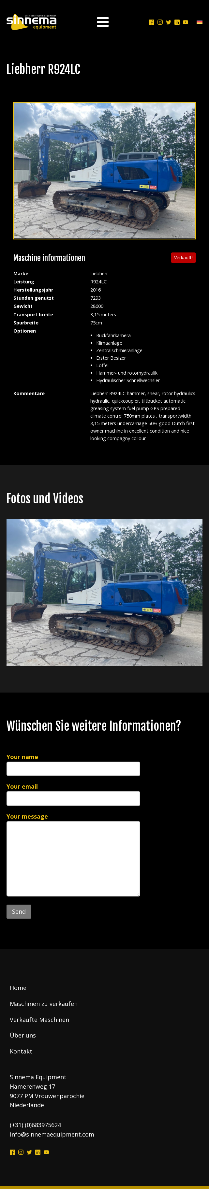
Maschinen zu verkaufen (44, 1004)
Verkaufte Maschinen (39, 1020)
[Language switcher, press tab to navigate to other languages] (197, 22)
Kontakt (21, 1051)
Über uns (23, 1035)
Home (18, 988)
